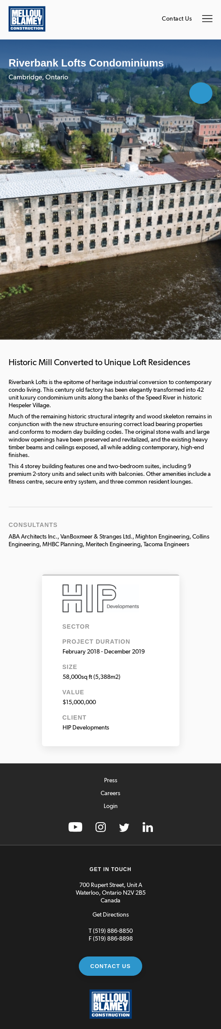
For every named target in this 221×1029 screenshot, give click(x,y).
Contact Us (177, 19)
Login (111, 806)
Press (110, 781)
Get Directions (111, 915)
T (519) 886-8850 (111, 931)
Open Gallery (200, 93)
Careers (110, 793)
